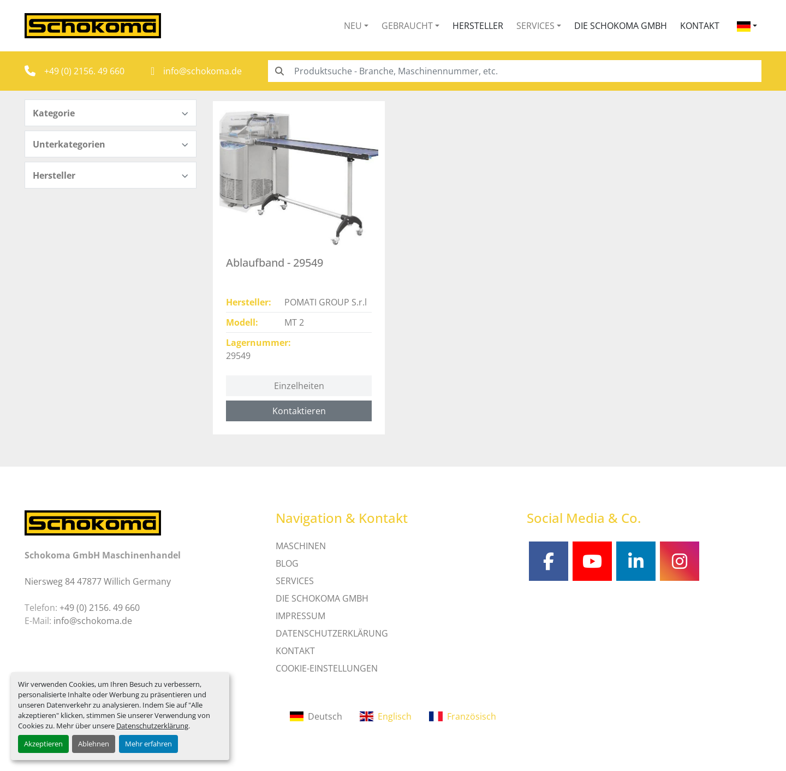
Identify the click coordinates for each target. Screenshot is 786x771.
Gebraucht (407, 26)
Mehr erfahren (148, 744)
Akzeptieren (43, 744)
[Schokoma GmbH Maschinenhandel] (93, 522)
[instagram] (679, 561)
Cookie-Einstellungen (327, 668)
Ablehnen (93, 744)
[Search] (514, 71)
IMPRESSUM (300, 616)
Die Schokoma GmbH (620, 26)
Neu (353, 26)
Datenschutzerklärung (152, 726)
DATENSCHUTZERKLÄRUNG (332, 633)
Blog (287, 563)
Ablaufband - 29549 (274, 262)
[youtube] (592, 561)
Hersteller (477, 26)
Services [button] (535, 26)
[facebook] (548, 561)
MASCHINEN (301, 546)
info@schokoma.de (202, 71)
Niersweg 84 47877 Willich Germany (98, 581)
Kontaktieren (299, 411)
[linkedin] (636, 561)
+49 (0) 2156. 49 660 (84, 71)
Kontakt (699, 26)
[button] (356, 25)
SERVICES (295, 581)
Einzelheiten (299, 386)
